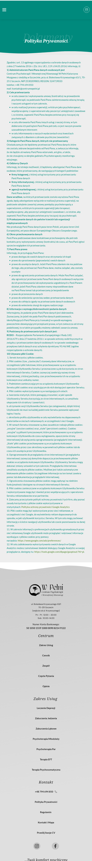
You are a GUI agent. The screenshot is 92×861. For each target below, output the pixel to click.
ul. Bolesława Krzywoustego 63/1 (46, 604)
